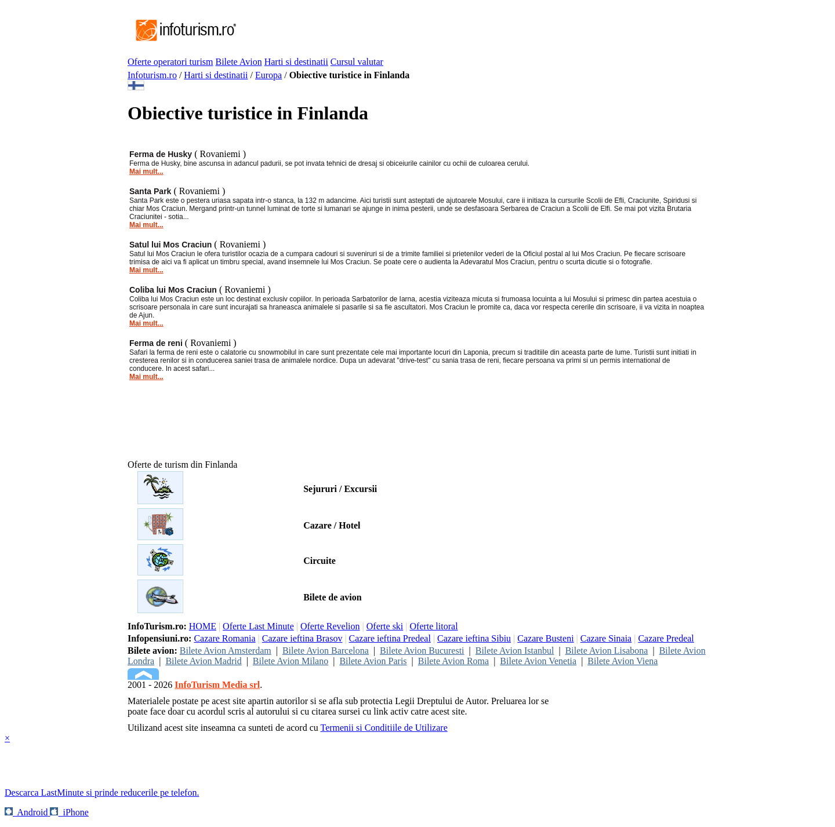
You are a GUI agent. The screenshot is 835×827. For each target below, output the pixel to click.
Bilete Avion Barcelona (325, 650)
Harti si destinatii (296, 62)
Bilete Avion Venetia (538, 661)
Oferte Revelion (330, 626)
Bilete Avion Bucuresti (422, 650)
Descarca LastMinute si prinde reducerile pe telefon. (102, 792)
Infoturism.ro (152, 75)
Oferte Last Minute (258, 626)
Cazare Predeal (666, 638)
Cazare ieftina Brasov (302, 638)
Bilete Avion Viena (622, 661)
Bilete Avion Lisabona (606, 650)
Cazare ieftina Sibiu (474, 638)
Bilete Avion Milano (290, 661)
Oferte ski (385, 626)
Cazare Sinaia (605, 638)
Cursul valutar (357, 62)
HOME (202, 626)
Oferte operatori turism (170, 62)
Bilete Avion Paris (372, 661)
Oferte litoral (434, 626)
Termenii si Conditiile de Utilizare (383, 728)
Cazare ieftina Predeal (390, 638)
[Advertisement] (449, 31)
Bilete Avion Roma (453, 661)
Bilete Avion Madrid (203, 661)
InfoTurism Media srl (217, 685)
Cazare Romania (224, 638)
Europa (268, 75)
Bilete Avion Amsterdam (225, 650)
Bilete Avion (239, 62)
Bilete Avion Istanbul (514, 650)
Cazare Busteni (545, 638)
